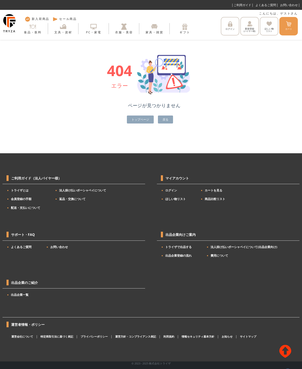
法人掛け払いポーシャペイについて (82, 190)
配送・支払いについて (25, 208)
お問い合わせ (289, 5)
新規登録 (249, 27)
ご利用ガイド (242, 5)
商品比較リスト (215, 199)
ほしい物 (269, 27)
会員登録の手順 (21, 199)
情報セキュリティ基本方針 (198, 336)
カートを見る (213, 190)
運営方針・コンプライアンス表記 (135, 336)
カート (288, 25)
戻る (165, 119)
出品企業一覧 (20, 295)
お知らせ (227, 336)
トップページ (140, 119)
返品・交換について (72, 199)
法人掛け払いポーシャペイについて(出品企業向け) (244, 247)
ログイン (230, 25)
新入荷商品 (37, 19)
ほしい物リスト (175, 199)
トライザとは (20, 190)
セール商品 (64, 19)
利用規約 (168, 336)
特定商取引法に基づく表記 (56, 336)
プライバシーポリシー (94, 336)
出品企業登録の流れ (178, 255)
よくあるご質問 (265, 5)
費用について (219, 255)
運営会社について (22, 336)
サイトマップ (248, 336)
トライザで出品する (178, 247)
